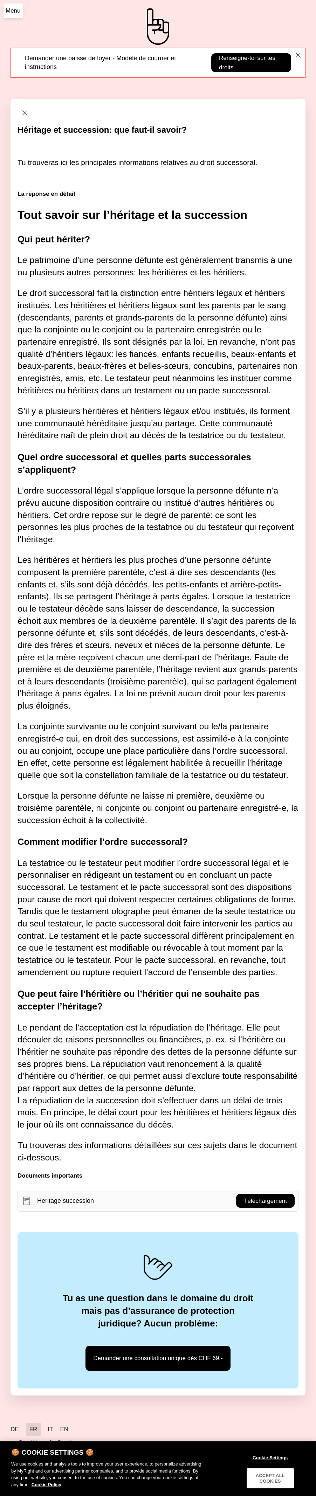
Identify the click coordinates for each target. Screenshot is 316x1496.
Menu (13, 10)
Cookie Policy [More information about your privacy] (46, 1489)
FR (33, 1429)
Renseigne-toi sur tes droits (247, 63)
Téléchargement (265, 1201)
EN (64, 1429)
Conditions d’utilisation (47, 1442)
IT (50, 1429)
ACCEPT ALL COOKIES (270, 1483)
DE (15, 1429)
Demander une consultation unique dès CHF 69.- (158, 1358)
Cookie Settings (270, 1462)
